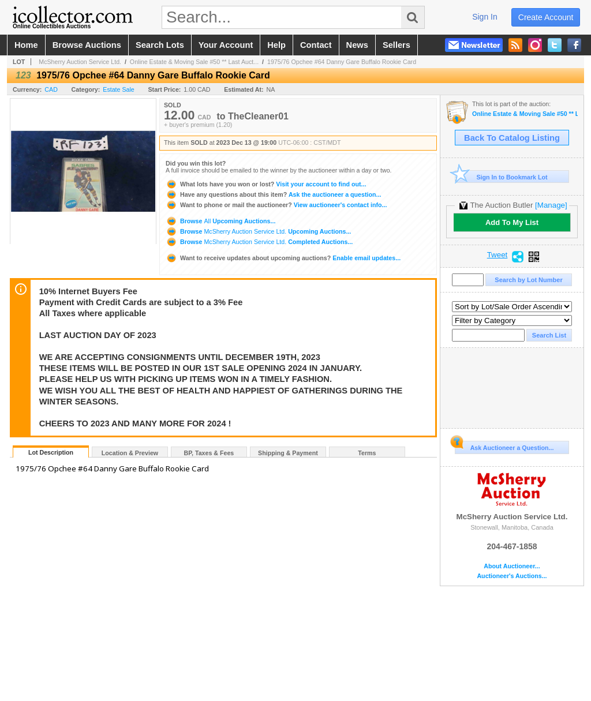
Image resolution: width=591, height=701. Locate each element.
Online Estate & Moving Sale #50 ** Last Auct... (194, 61)
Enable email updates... (283, 257)
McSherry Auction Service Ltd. (80, 61)
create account (546, 17)
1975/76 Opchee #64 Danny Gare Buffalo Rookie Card (341, 61)
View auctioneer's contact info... (276, 204)
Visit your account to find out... (266, 184)
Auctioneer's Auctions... (512, 576)
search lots (160, 45)
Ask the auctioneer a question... (273, 194)
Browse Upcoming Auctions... (220, 221)
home (26, 45)
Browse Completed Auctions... (259, 241)
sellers (396, 45)
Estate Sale (118, 89)
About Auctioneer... (512, 566)
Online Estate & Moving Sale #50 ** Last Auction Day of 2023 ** (525, 114)
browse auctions (87, 45)
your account (226, 45)
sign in (485, 16)
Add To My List (511, 222)
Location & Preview (130, 452)
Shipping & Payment (288, 452)
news (357, 45)
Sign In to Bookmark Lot (501, 176)
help (276, 45)
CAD (51, 89)
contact (316, 45)
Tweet (497, 255)
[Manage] (551, 205)
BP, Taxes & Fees (209, 452)
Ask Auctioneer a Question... (504, 446)
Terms (367, 452)
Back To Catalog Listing (512, 138)
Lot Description (50, 452)
